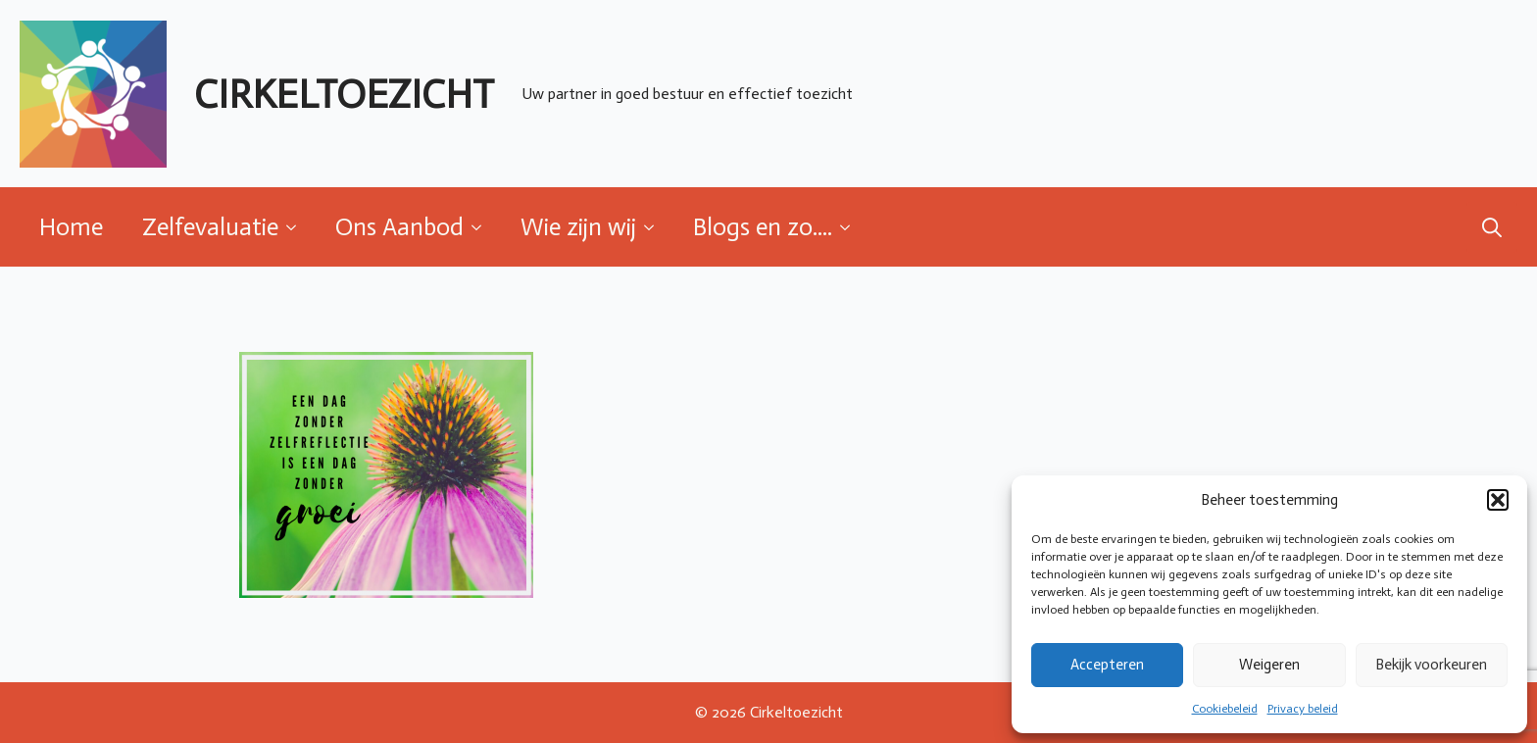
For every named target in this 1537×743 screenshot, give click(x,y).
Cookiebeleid (1225, 709)
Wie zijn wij (578, 227)
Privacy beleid (1302, 709)
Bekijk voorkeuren (1431, 664)
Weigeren (1269, 664)
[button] (1498, 500)
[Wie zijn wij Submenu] (654, 227)
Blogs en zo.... (762, 227)
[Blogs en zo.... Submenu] (850, 227)
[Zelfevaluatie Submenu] (297, 227)
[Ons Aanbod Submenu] (482, 227)
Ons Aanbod (399, 227)
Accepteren (1107, 664)
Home (71, 227)
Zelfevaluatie (210, 227)
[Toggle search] (1491, 227)
